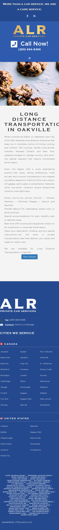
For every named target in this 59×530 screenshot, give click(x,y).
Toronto (43, 375)
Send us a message (24, 325)
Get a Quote (29, 257)
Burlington (5, 375)
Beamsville (5, 357)
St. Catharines (46, 363)
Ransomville (35, 438)
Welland (43, 393)
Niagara (23, 393)
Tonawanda (35, 444)
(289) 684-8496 (17, 320)
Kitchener (24, 369)
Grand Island (6, 444)
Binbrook (5, 363)
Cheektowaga (7, 438)
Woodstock (45, 405)
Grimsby (4, 405)
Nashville (34, 426)
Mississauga (25, 387)
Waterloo (44, 387)
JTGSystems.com (23, 522)
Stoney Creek (46, 369)
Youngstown (35, 450)
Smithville (44, 357)
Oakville (23, 405)
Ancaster (4, 352)
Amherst (4, 426)
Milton (22, 381)
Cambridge (5, 381)
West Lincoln (45, 399)
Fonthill (4, 393)
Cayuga (4, 387)
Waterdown (45, 381)
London (23, 375)
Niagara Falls (25, 399)
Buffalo (4, 432)
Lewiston (4, 450)
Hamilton (24, 357)
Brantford (5, 369)
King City (24, 363)
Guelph (23, 352)
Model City (5, 456)
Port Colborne (46, 352)
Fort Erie (4, 399)
